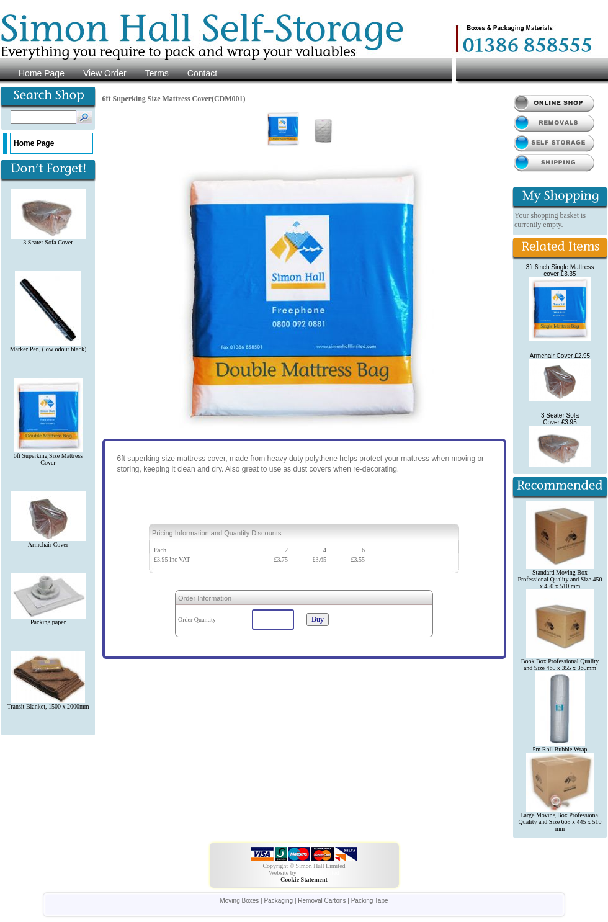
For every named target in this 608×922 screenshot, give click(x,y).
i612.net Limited (318, 872)
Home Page (42, 73)
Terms (157, 73)
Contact (202, 73)
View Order (105, 73)
